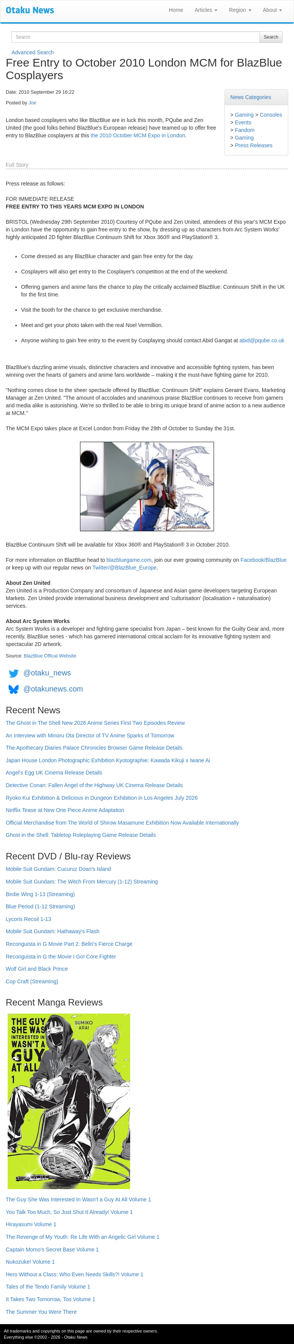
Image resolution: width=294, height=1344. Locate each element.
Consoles (271, 115)
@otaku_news (47, 673)
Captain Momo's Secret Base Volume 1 (52, 1249)
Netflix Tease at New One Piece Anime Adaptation (65, 810)
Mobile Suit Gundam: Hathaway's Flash (53, 931)
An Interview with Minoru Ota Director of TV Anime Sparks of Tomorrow (90, 735)
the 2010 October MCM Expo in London (138, 135)
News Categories (250, 97)
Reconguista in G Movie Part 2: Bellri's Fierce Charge (69, 944)
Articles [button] (205, 10)
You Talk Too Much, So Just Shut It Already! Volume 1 (69, 1212)
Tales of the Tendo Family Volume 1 (48, 1287)
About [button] (272, 10)
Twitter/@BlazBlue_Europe (124, 568)
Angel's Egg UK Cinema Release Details (54, 773)
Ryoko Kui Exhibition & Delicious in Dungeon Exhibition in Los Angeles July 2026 (102, 798)
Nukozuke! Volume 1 (30, 1262)
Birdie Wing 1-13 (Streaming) (40, 894)
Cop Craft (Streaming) (32, 981)
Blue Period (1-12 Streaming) (40, 906)
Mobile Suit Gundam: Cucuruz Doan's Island (58, 869)
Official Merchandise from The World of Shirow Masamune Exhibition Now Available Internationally (122, 823)
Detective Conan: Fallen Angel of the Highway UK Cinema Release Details (94, 785)
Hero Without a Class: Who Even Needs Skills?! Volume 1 (75, 1274)
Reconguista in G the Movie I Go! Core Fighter (61, 956)
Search (271, 37)
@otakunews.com (53, 689)
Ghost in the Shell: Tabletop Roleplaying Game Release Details (81, 835)
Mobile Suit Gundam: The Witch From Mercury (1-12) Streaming (82, 882)
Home (176, 10)
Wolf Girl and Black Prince (37, 969)
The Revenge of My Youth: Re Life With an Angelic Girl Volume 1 (83, 1237)
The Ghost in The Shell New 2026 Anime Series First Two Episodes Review (95, 723)
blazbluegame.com (129, 560)
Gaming (244, 115)
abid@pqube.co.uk (261, 340)
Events (243, 122)
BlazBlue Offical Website (50, 656)
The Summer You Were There (41, 1312)
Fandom (245, 130)
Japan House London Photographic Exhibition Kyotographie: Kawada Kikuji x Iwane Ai (108, 760)
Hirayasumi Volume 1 (31, 1224)
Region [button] (240, 10)
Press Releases (254, 145)
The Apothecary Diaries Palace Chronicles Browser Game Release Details (94, 748)
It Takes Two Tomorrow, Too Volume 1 (50, 1299)
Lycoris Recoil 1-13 (28, 919)
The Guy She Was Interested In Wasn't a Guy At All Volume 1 (78, 1199)
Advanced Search (32, 52)
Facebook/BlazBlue (263, 560)
